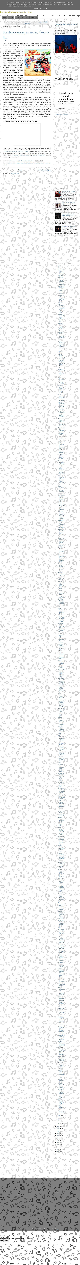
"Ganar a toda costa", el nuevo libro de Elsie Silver (61, 470)
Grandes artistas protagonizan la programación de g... (61, 594)
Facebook (7, 151)
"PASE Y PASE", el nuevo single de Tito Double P (61, 721)
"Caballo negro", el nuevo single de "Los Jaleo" (61, 585)
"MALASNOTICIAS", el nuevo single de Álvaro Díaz (61, 712)
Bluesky (16, 155)
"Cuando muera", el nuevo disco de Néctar (61, 372)
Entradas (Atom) (14, 173)
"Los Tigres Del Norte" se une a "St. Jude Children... (61, 618)
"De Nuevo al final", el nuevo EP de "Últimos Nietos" (61, 915)
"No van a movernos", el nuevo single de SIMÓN (61, 576)
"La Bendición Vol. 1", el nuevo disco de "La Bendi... (61, 1020)
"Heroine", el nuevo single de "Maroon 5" (61, 549)
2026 (58, 266)
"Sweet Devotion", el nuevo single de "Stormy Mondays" (61, 406)
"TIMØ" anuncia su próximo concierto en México (61, 397)
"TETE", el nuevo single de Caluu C (61, 456)
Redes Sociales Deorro (27, 163)
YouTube (20, 151)
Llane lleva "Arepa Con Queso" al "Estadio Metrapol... (61, 524)
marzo (60, 1118)
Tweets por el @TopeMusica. (61, 114)
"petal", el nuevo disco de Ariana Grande (61, 957)
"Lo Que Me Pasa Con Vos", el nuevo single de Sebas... (61, 290)
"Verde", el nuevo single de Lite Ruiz (61, 1102)
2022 (58, 1133)
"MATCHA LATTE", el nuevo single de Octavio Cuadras (61, 389)
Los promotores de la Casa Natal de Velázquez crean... (61, 308)
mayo (60, 268)
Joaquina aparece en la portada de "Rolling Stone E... (61, 355)
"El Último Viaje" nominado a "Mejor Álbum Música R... (61, 1051)
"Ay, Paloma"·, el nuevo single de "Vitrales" (61, 738)
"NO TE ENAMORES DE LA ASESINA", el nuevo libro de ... (61, 1029)
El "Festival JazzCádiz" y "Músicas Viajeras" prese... (61, 791)
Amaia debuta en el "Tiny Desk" (68, 203)
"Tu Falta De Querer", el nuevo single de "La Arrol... (61, 703)
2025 (58, 1126)
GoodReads (41, 155)
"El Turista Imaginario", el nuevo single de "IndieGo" (61, 991)
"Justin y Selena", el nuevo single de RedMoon (61, 413)
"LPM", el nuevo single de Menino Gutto (61, 881)
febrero (60, 1120)
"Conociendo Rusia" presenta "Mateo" (61, 745)
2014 (58, 1151)
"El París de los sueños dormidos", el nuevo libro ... (61, 753)
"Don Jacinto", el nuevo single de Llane (61, 696)
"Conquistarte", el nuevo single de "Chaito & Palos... (61, 673)
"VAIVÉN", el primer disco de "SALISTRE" (61, 1011)
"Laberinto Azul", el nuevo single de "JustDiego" (61, 336)
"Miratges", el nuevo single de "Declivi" (61, 964)
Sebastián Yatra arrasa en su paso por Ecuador (61, 647)
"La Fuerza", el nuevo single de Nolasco (61, 463)
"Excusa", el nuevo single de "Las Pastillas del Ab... (61, 777)
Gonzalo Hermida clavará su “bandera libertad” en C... (61, 327)
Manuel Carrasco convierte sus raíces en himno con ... (61, 856)
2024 (58, 1128)
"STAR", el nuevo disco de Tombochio (61, 688)
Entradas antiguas (44, 170)
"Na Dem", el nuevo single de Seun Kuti (61, 1037)
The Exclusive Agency (39, 163)
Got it (45, 8)
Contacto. (34, 17)
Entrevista (25, 17)
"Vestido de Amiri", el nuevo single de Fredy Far (61, 506)
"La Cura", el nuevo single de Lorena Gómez (61, 864)
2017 (58, 1144)
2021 (58, 1135)
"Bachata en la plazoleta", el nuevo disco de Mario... (61, 431)
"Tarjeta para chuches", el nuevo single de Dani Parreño (68, 215)
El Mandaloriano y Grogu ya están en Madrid (61, 906)
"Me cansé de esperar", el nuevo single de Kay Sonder (61, 1093)
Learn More (37, 8)
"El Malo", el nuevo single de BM (61, 784)
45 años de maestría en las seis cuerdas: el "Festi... (61, 950)
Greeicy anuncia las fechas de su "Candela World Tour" (61, 821)
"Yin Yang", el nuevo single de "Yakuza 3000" (61, 888)
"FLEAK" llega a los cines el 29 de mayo (61, 1043)
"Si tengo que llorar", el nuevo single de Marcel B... (61, 768)
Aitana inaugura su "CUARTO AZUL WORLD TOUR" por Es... (61, 1001)
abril (59, 1115)
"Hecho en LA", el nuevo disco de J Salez (61, 655)
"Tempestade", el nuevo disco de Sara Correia (68, 227)
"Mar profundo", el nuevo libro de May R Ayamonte (68, 192)
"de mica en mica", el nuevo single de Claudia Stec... (61, 318)
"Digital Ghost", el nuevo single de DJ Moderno (61, 873)
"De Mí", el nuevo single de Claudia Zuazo (61, 848)
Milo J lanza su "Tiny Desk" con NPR (61, 760)
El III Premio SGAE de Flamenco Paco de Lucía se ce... (61, 924)
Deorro (10, 163)
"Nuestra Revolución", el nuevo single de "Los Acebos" (61, 1083)
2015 (58, 1149)
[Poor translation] (6, 1240)
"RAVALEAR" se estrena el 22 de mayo (61, 798)
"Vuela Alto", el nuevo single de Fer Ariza (61, 1058)
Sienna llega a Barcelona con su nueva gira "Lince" (61, 982)
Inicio (4, 17)
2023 (58, 1131)
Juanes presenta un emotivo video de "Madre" (61, 489)
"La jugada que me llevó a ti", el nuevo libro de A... (61, 567)
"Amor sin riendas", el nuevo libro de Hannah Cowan (61, 664)
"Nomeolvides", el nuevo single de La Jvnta (61, 1065)
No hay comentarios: (27, 160)
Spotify (26, 151)
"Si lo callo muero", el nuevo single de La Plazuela (61, 942)
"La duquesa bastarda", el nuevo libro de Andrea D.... (61, 840)
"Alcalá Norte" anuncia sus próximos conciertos (61, 1109)
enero (60, 1123)
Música (11, 17)
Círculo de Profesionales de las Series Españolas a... (61, 364)
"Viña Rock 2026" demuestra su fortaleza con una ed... (61, 627)
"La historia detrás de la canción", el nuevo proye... (61, 558)
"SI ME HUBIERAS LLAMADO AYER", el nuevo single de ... (61, 480)
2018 (58, 1142)
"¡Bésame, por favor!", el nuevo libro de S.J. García (61, 380)
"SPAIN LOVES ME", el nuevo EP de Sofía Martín (61, 831)
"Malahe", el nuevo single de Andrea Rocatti (61, 272)
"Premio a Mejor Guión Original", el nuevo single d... (61, 897)
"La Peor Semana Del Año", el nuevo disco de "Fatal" (61, 1074)
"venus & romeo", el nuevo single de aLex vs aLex (61, 730)
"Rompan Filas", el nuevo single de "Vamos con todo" (61, 515)
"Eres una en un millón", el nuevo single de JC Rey (61, 498)
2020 (58, 1138)
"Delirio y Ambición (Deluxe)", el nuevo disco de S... (61, 806)
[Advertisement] (66, 128)
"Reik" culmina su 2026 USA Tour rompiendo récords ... (61, 345)
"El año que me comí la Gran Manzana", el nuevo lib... (61, 933)
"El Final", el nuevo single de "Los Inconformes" (61, 422)
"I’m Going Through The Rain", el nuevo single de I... (61, 603)
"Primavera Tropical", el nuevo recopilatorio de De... (61, 681)
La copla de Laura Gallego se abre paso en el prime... (61, 298)
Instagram (14, 151)
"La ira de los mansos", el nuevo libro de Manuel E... (61, 281)
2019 (58, 1140)
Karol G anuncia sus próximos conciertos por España (61, 638)
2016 (58, 1147)
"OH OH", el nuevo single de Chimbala (61, 813)
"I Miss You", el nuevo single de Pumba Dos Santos (61, 542)
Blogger (57, 1229)
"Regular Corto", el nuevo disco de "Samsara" (61, 533)
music (14, 163)
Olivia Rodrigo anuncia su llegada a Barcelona (61, 611)
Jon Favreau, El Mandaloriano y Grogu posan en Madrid (61, 448)
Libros (17, 17)
